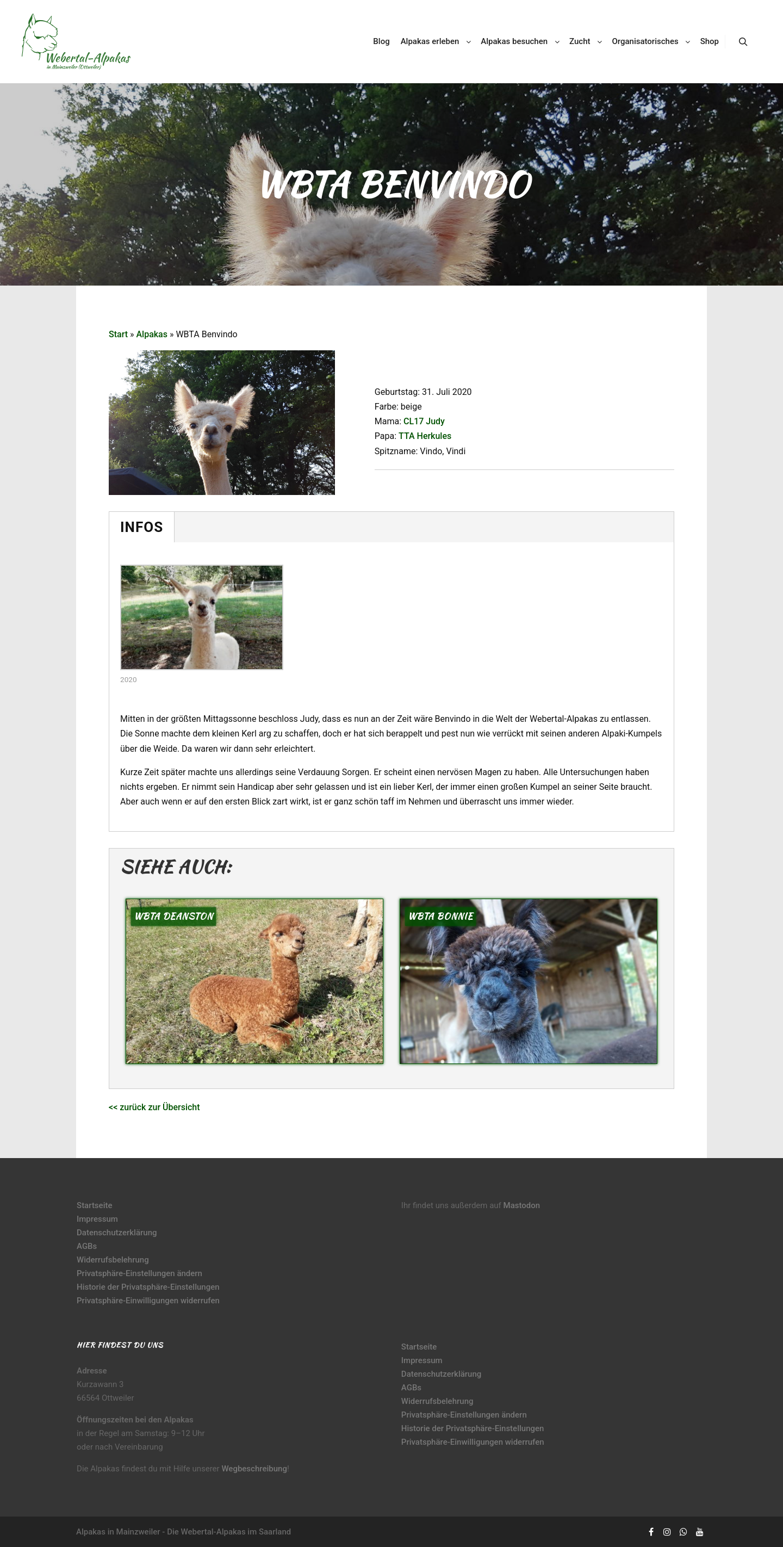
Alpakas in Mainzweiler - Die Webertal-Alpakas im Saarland (183, 1532)
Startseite (94, 1205)
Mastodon (522, 1205)
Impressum (97, 1219)
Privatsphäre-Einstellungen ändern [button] (139, 1273)
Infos (141, 527)
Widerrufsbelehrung (113, 1260)
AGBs (87, 1246)
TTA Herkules (425, 436)
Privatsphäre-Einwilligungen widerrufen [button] (148, 1300)
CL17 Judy (424, 421)
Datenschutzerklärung (117, 1232)
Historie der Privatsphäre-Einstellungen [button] (148, 1287)
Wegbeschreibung (254, 1469)
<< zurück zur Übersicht (154, 1107)
